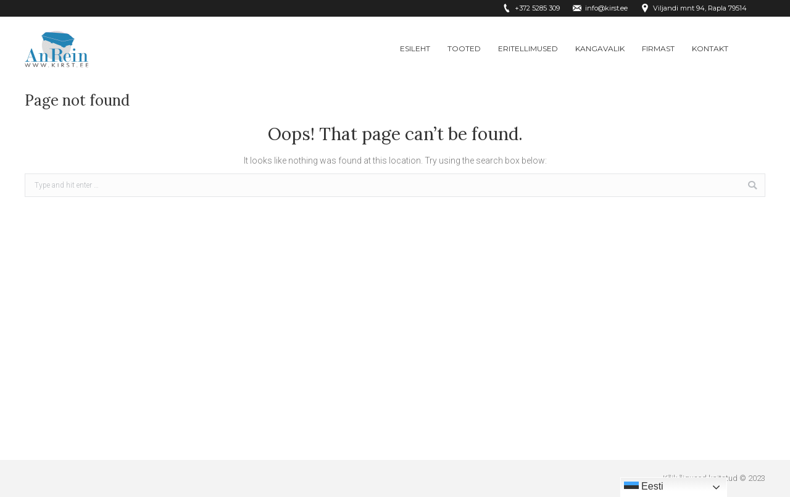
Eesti (643, 487)
